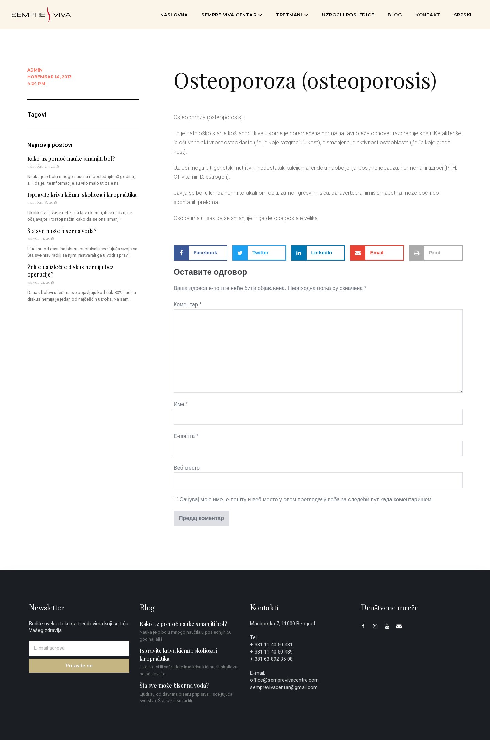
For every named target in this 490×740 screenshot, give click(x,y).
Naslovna (174, 14)
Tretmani (292, 14)
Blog (395, 14)
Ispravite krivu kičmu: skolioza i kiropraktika (81, 194)
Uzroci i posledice (348, 14)
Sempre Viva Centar (231, 14)
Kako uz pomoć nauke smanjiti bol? (71, 158)
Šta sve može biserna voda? (61, 230)
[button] (200, 253)
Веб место (187, 468)
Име (181, 404)
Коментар (188, 305)
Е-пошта (186, 436)
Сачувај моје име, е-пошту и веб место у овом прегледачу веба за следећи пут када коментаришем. (306, 499)
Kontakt (427, 14)
